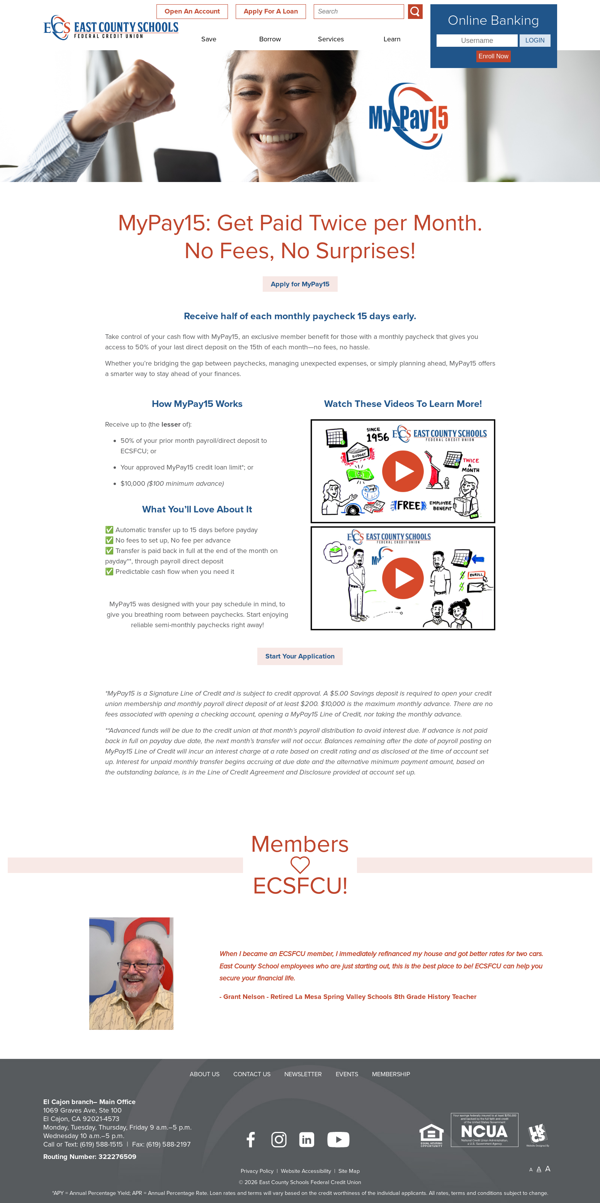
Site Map (349, 1171)
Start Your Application (300, 656)
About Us (204, 1074)
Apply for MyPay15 (300, 284)
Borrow (270, 39)
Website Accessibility (306, 1171)
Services (331, 39)
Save (208, 39)
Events (347, 1074)
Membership (391, 1074)
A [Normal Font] (539, 1169)
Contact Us (251, 1074)
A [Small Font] (531, 1169)
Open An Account (192, 11)
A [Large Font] (548, 1169)
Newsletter (303, 1074)
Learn (392, 39)
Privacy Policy (257, 1171)
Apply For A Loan (271, 11)
